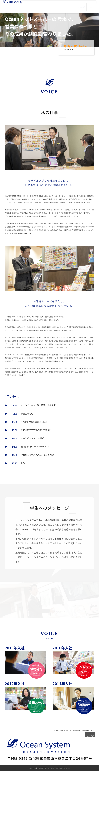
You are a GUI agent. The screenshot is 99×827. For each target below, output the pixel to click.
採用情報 (92, 6)
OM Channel (48, 6)
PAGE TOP (90, 792)
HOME (40, 6)
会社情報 (66, 6)
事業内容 (58, 6)
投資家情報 (83, 6)
